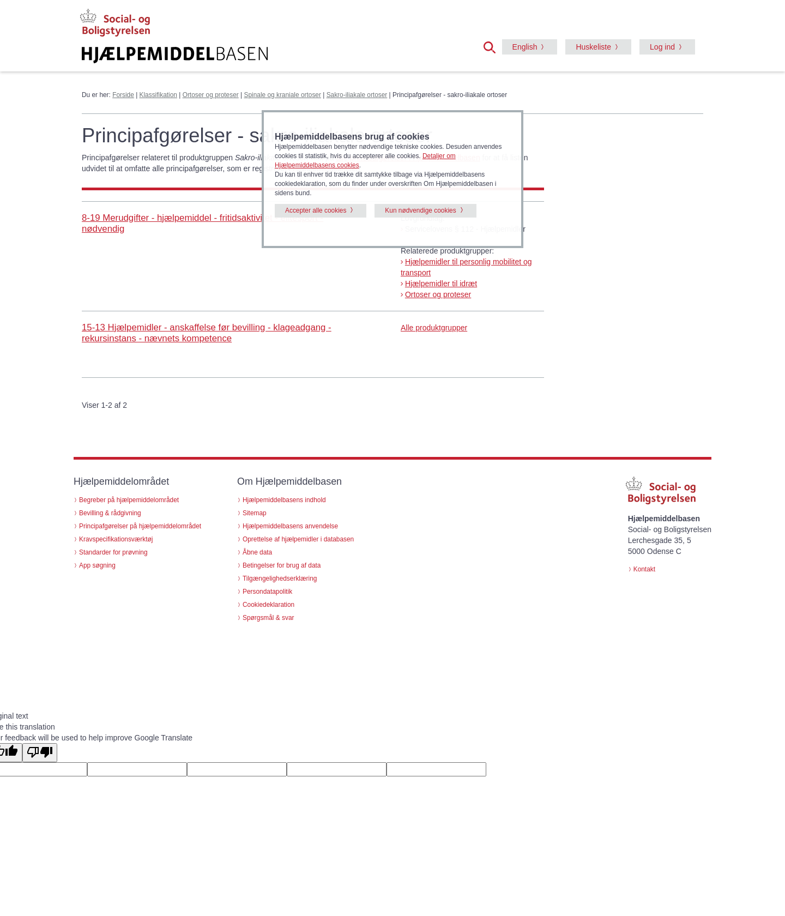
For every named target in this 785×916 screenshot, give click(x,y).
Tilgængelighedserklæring (280, 578)
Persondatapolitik (267, 591)
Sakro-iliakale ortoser (357, 95)
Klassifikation (158, 95)
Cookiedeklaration (268, 604)
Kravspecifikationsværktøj (116, 539)
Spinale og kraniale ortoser (282, 95)
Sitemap (255, 513)
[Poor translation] (39, 752)
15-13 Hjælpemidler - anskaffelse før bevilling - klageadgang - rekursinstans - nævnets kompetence (206, 332)
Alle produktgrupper (434, 327)
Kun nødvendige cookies (420, 210)
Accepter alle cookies (315, 210)
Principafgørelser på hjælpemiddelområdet (140, 526)
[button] (493, 46)
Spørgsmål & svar (268, 618)
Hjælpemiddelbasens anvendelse (290, 526)
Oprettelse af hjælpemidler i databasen (298, 539)
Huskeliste (593, 47)
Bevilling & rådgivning (110, 513)
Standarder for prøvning (113, 552)
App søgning (97, 565)
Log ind (662, 47)
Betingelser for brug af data (282, 565)
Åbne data (257, 552)
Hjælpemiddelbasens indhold (284, 500)
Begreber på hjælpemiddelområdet (129, 500)
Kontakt (644, 569)
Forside (123, 95)
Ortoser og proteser (211, 95)
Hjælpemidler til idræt (441, 283)
